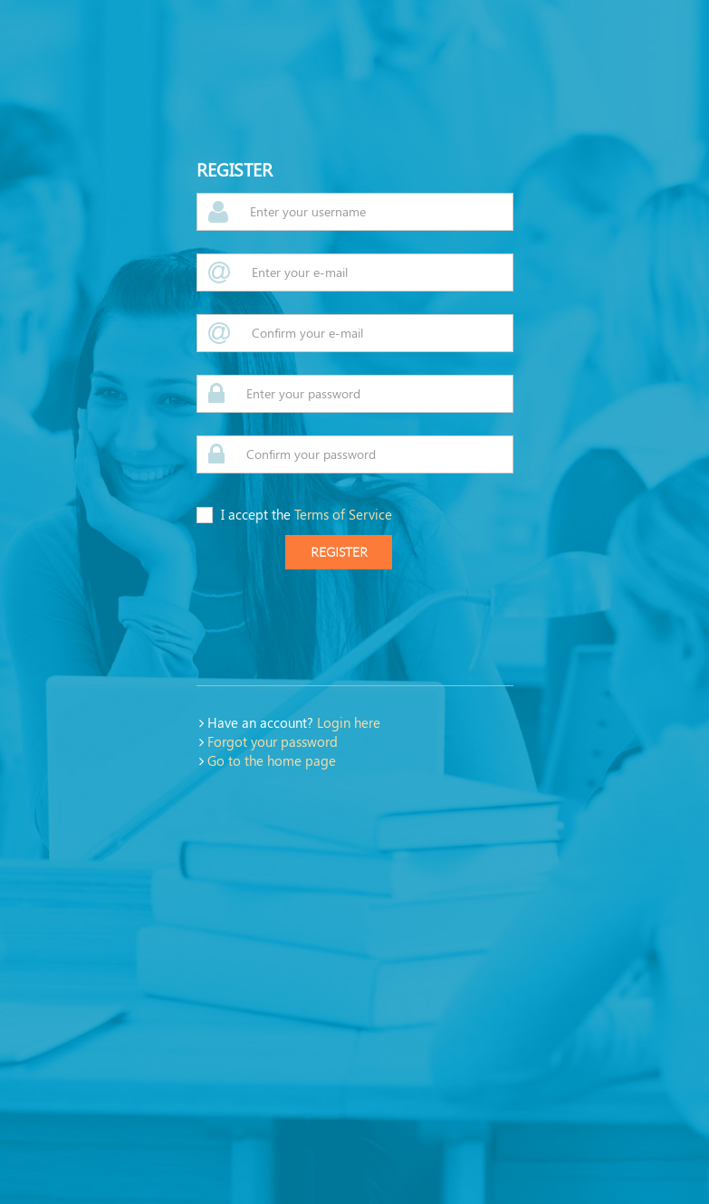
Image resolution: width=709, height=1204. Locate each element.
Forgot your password (272, 741)
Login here (348, 722)
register (339, 552)
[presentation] (334, 627)
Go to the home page (271, 760)
